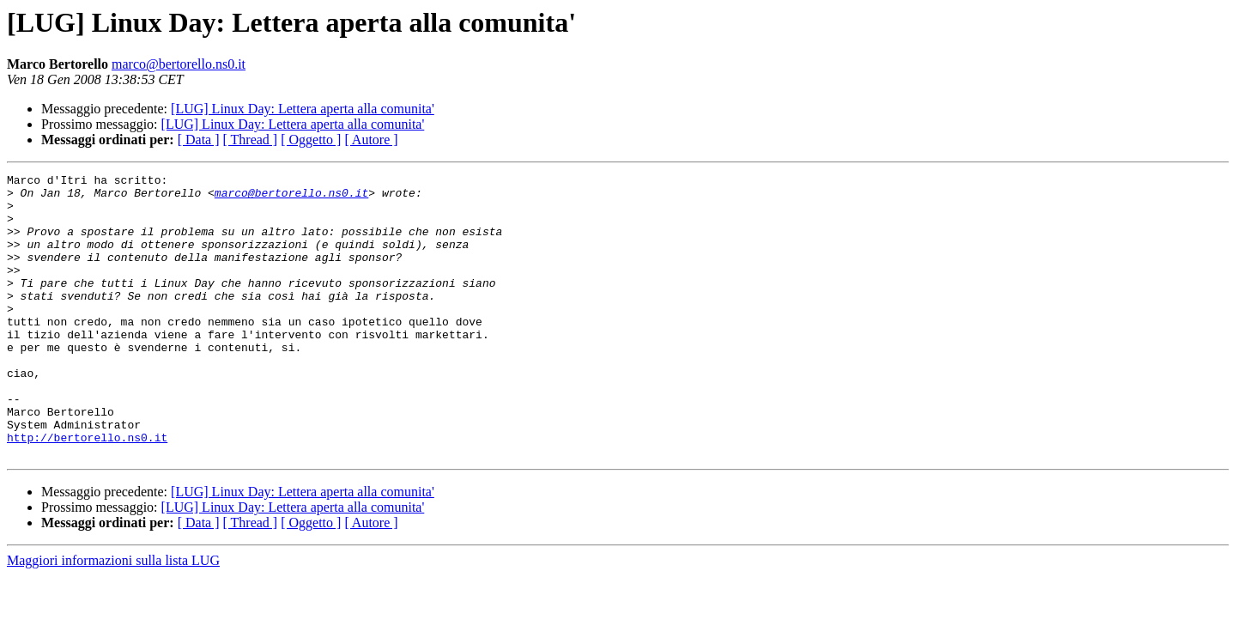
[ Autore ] (370, 139)
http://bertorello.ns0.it (87, 491)
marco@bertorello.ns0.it (178, 64)
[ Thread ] (250, 139)
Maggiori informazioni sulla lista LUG (113, 617)
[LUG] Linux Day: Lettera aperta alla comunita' (302, 108)
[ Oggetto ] (311, 139)
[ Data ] (199, 139)
